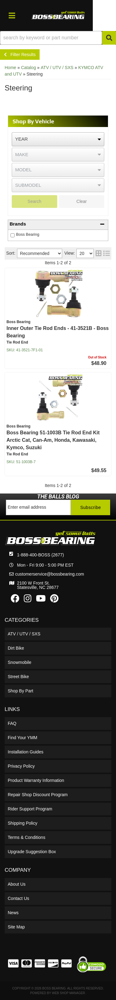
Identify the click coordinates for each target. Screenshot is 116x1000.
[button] (58, 38)
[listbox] (58, 139)
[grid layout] (98, 253)
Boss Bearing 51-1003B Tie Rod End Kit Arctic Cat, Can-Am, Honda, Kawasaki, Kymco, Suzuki (53, 440)
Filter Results (20, 54)
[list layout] (106, 253)
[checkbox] (13, 235)
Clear (81, 201)
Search (34, 201)
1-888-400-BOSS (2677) (40, 554)
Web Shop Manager (68, 993)
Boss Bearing (27, 234)
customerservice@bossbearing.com (49, 574)
